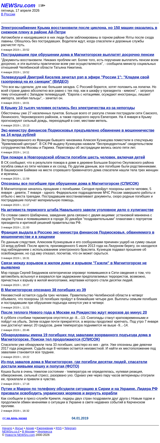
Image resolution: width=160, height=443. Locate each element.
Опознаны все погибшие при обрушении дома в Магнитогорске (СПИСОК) (70, 183)
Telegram (70, 428)
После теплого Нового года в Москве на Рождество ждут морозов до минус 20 (74, 312)
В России (8, 14)
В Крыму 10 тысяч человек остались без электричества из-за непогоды (68, 108)
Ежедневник (45, 428)
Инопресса (45, 431)
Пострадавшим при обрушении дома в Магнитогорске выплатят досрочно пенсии (77, 55)
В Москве (28, 431)
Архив (30, 428)
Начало (7, 428)
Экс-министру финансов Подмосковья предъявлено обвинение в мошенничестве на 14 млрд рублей (77, 132)
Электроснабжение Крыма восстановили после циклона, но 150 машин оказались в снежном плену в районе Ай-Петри (79, 30)
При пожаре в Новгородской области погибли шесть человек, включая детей (73, 157)
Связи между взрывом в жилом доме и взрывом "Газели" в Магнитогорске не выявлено (74, 265)
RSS (59, 428)
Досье (19, 428)
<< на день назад (14, 418)
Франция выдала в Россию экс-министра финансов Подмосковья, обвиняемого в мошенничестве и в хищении (77, 234)
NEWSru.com (18, 5)
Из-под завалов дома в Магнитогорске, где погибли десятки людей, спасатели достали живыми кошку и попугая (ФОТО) (74, 364)
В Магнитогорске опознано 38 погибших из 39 (43, 290)
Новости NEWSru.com (20, 435)
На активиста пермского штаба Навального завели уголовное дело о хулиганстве (77, 210)
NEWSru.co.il (10, 431)
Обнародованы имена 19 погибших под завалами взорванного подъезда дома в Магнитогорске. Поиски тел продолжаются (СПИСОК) (76, 337)
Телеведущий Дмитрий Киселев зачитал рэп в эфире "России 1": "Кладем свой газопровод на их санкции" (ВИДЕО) (75, 79)
